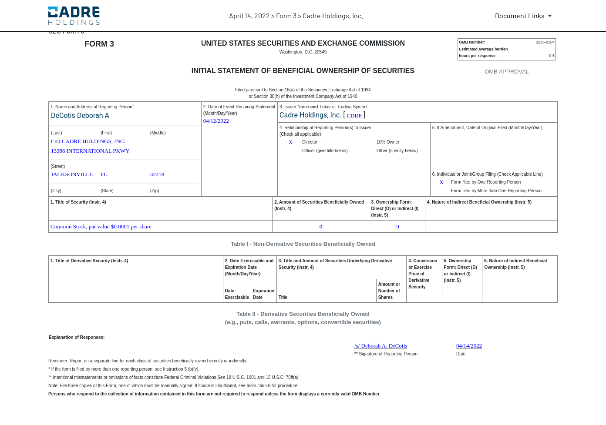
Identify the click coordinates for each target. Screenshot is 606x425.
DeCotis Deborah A (80, 115)
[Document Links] (525, 15)
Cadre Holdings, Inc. (310, 115)
